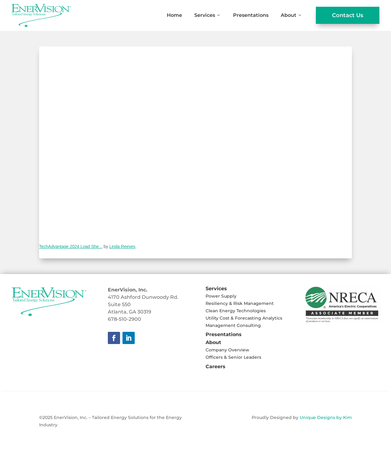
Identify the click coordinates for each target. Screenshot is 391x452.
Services (207, 15)
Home (174, 15)
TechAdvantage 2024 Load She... (70, 246)
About (291, 15)
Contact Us (347, 15)
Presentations (251, 15)
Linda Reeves (122, 246)
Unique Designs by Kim (326, 417)
